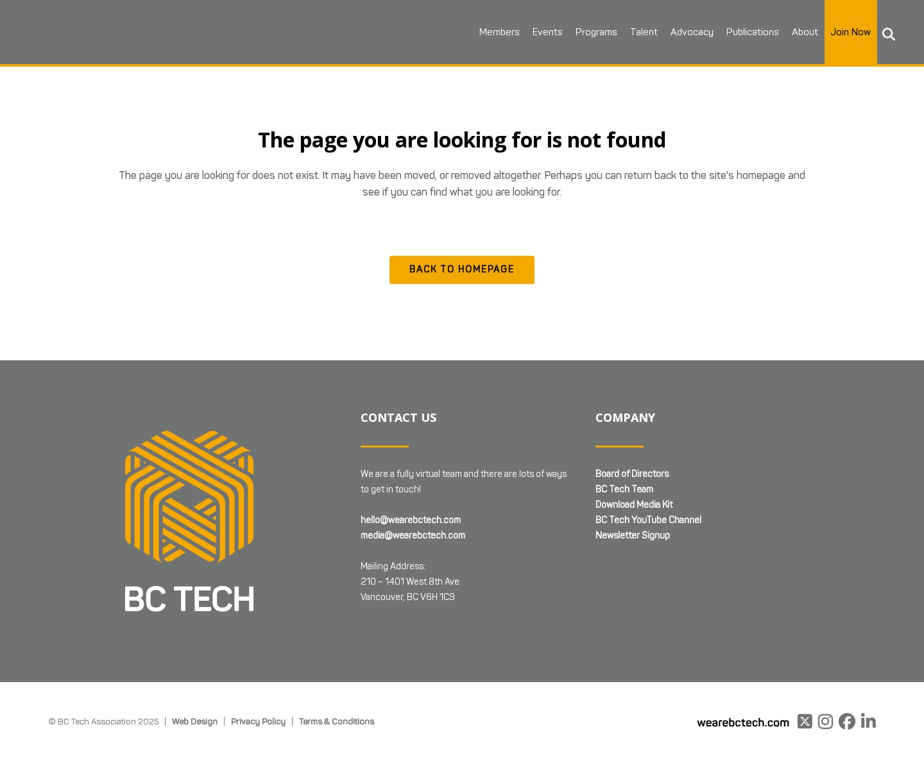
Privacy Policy (258, 721)
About (805, 32)
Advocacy (692, 32)
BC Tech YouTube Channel (648, 520)
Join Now (851, 32)
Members (499, 32)
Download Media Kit (633, 504)
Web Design (195, 721)
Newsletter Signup (632, 535)
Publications (752, 32)
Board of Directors (632, 474)
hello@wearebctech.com (411, 520)
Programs (596, 32)
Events (548, 32)
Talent (644, 32)
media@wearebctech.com (413, 535)
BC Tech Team (624, 489)
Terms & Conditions (336, 721)
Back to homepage (462, 269)
